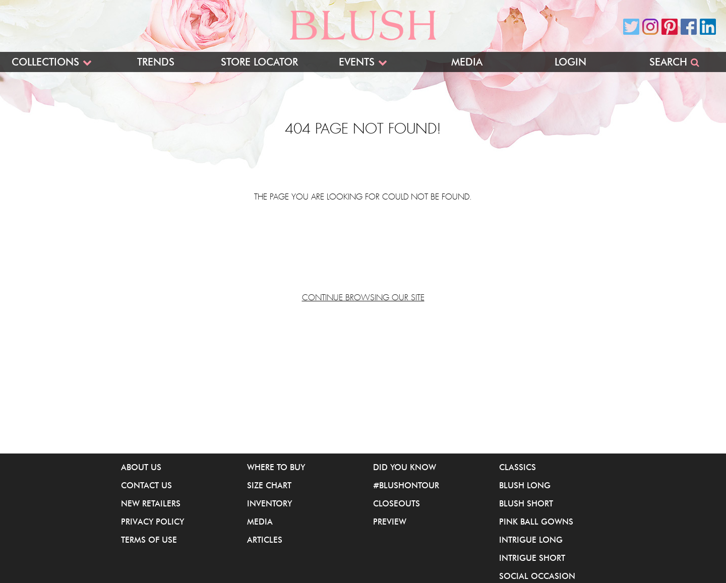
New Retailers (150, 503)
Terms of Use (149, 539)
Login (570, 62)
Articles (264, 539)
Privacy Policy (152, 521)
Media (466, 62)
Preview (389, 521)
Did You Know (404, 467)
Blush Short (526, 503)
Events (357, 62)
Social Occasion (537, 575)
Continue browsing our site (363, 298)
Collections (45, 62)
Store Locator (259, 62)
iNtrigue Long (531, 539)
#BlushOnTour (406, 485)
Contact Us (146, 485)
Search (668, 62)
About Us (141, 467)
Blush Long (525, 485)
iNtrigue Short (532, 557)
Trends (155, 62)
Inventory (269, 503)
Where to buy (276, 467)
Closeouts (396, 503)
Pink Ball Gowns (536, 521)
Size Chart (269, 485)
